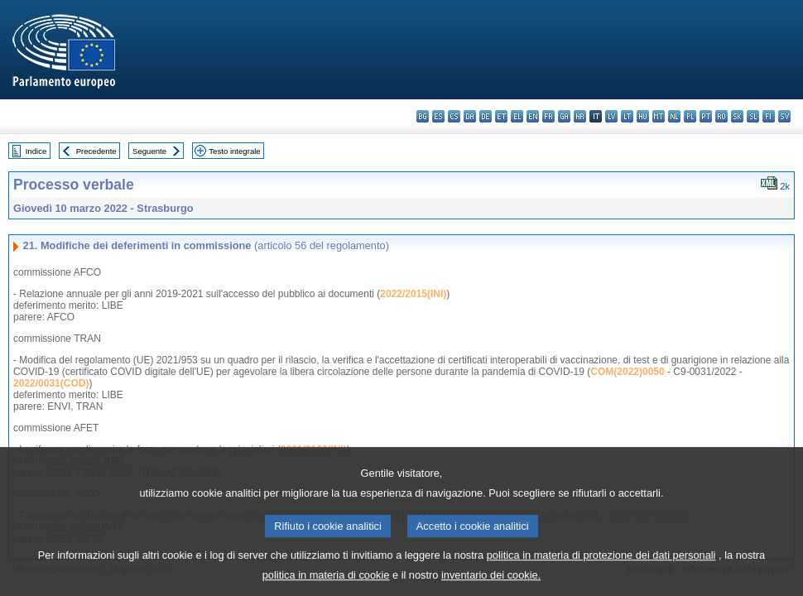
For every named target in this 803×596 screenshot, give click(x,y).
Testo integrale (234, 151)
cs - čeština (454, 116)
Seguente (149, 151)
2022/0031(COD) (51, 383)
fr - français (548, 116)
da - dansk (470, 116)
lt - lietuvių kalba (627, 116)
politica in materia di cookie (326, 584)
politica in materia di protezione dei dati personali (601, 564)
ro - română (721, 116)
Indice (36, 151)
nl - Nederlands (674, 116)
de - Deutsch (485, 116)
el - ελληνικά (517, 116)
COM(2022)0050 (627, 371)
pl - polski (690, 116)
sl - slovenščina (753, 116)
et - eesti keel (501, 116)
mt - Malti (658, 116)
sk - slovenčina (737, 116)
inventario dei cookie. (491, 584)
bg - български (422, 116)
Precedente (96, 151)
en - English (533, 116)
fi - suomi (768, 116)
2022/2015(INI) (413, 294)
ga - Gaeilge (564, 116)
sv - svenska (784, 116)
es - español (438, 116)
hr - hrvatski (580, 116)
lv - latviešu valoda (611, 116)
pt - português (706, 116)
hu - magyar (643, 116)
